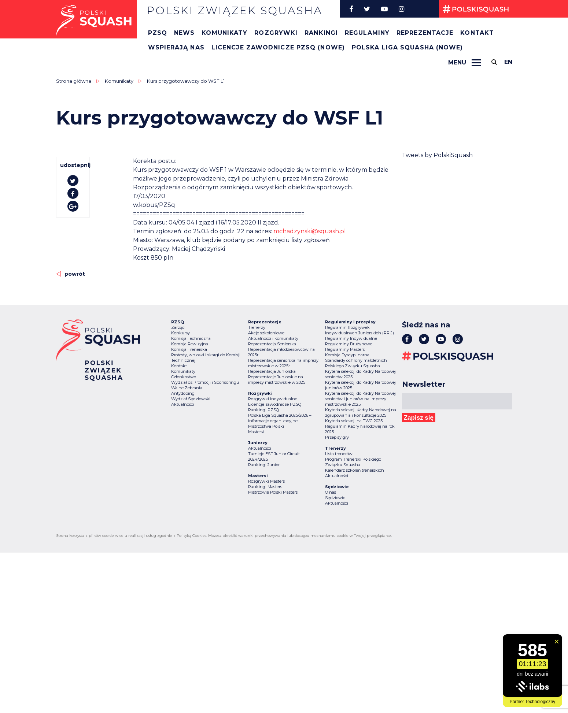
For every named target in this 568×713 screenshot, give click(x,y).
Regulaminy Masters (345, 349)
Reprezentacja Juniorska (272, 371)
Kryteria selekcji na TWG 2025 (354, 420)
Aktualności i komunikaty (273, 338)
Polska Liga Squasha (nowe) (407, 47)
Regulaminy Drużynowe (348, 343)
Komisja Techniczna (191, 338)
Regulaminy (367, 32)
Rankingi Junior (264, 464)
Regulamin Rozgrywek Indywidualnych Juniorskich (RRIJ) (359, 330)
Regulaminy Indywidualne (351, 338)
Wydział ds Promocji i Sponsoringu (205, 382)
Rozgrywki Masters (266, 481)
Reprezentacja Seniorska (272, 343)
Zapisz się (419, 417)
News (184, 32)
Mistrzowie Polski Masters (273, 492)
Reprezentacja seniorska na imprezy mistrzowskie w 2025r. (283, 363)
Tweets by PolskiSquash (437, 155)
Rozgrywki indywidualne (272, 398)
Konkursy (180, 332)
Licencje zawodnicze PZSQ (274, 404)
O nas (330, 492)
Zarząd (178, 327)
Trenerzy (256, 327)
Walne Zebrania (186, 387)
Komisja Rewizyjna (189, 343)
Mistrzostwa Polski (266, 426)
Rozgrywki (276, 32)
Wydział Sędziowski (190, 398)
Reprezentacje (425, 32)
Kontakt (477, 32)
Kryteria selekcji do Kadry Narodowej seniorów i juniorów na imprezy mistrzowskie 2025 (360, 399)
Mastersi (256, 431)
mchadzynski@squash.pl (309, 231)
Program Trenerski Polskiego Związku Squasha (353, 462)
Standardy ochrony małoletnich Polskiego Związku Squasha (356, 363)
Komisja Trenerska (189, 349)
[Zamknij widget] (556, 641)
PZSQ (157, 32)
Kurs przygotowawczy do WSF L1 (186, 81)
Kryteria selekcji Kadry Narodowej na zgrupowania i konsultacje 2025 (360, 412)
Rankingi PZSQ (263, 409)
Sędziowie (335, 497)
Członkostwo (183, 376)
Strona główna (73, 81)
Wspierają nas (176, 47)
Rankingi (321, 32)
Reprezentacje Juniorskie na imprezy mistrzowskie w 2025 (276, 379)
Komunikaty (224, 32)
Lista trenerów (339, 453)
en (508, 62)
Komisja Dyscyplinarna (347, 354)
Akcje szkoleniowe (266, 332)
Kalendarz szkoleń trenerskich (354, 470)
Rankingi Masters (265, 486)
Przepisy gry (337, 437)
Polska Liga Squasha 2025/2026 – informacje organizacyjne (279, 418)
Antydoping (183, 393)
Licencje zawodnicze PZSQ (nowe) (278, 47)
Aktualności (182, 404)
